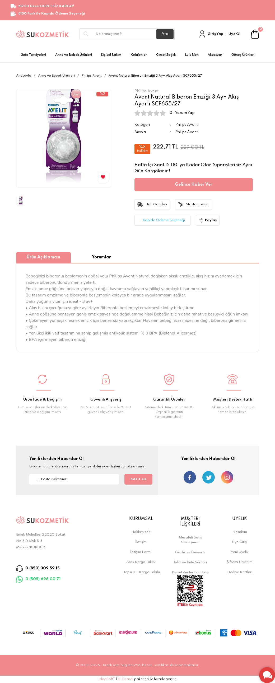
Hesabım (239, 532)
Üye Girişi (240, 542)
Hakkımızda (141, 532)
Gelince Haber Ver (193, 185)
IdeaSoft (106, 679)
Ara (164, 34)
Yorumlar (101, 257)
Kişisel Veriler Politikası (190, 572)
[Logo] (42, 34)
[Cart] (255, 34)
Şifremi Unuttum (240, 562)
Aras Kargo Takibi (141, 562)
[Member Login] (202, 34)
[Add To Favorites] (103, 177)
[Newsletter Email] (74, 479)
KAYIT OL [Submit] (138, 479)
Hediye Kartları (239, 572)
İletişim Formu (141, 552)
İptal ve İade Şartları (190, 562)
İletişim (141, 542)
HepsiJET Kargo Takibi (141, 572)
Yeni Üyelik (240, 552)
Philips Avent (186, 125)
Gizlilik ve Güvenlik (190, 552)
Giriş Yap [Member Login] (215, 34)
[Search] (127, 34)
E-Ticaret (125, 679)
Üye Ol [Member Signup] (234, 34)
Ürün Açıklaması (43, 257)
